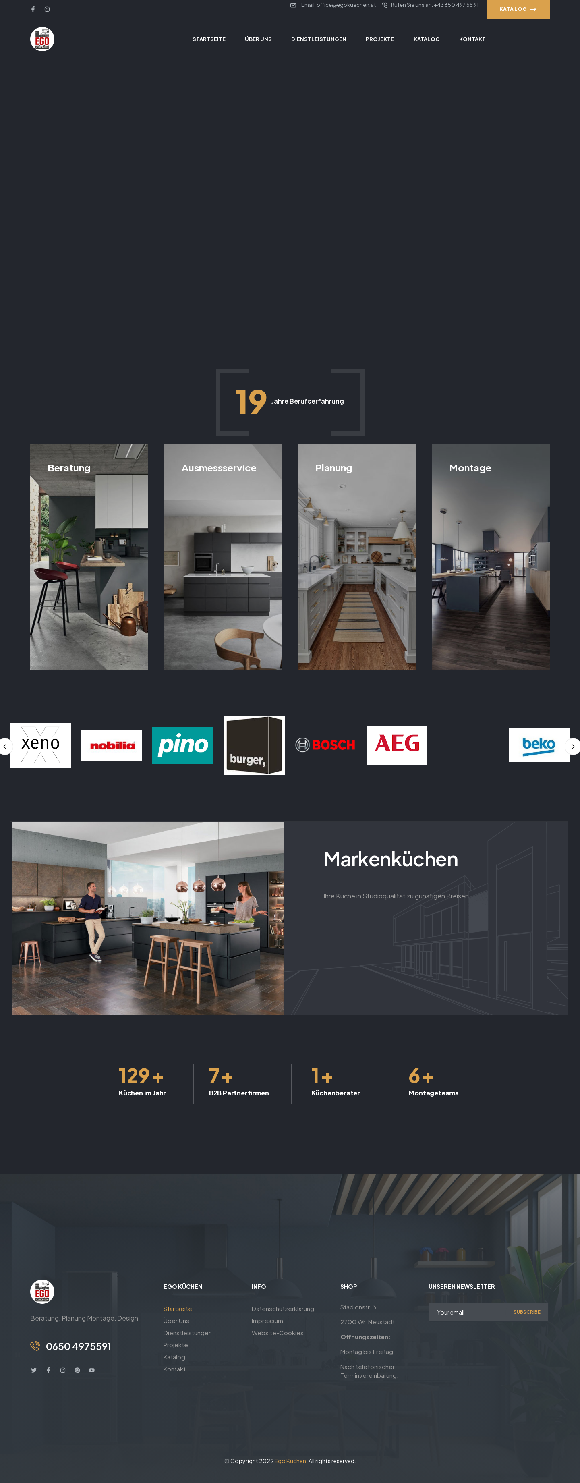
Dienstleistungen (188, 1332)
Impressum (267, 1320)
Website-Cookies (278, 1332)
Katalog (174, 1357)
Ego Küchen (290, 1460)
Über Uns (176, 1320)
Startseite (178, 1308)
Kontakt (175, 1369)
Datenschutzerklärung (283, 1308)
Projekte (176, 1344)
